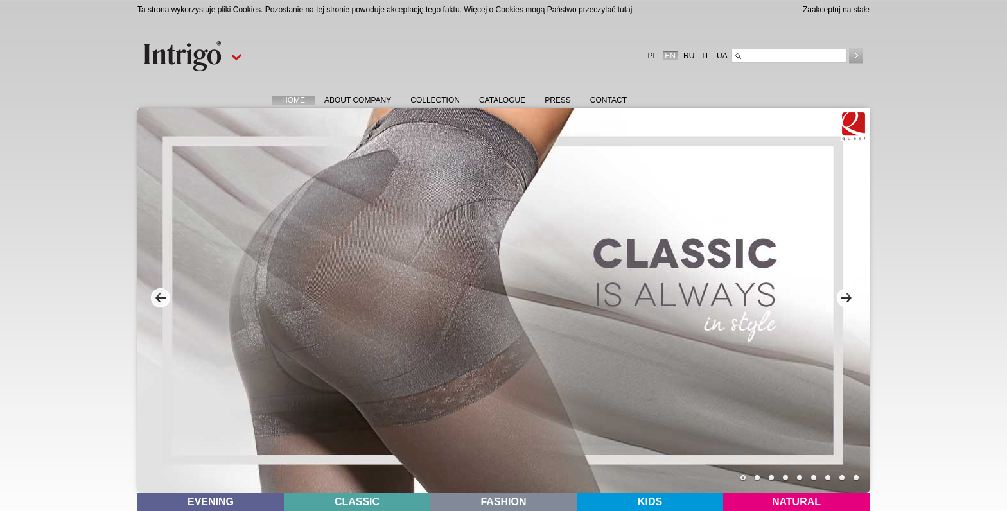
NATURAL (796, 501)
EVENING (211, 501)
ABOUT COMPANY (357, 100)
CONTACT (608, 100)
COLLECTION (435, 100)
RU (688, 55)
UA (722, 55)
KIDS (650, 501)
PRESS (558, 100)
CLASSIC (357, 501)
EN (670, 55)
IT (705, 55)
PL (653, 55)
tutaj (625, 9)
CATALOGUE (502, 100)
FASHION (503, 501)
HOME (293, 100)
